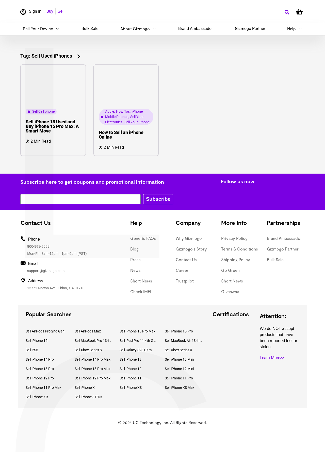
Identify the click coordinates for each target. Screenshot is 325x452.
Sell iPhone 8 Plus (88, 397)
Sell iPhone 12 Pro (40, 378)
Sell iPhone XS (131, 388)
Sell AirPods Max (88, 331)
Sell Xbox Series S (88, 350)
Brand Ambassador (195, 28)
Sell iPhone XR (37, 397)
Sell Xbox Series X (178, 350)
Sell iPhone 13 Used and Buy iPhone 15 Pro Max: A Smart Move (52, 126)
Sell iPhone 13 (130, 359)
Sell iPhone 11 (130, 378)
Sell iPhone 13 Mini (179, 359)
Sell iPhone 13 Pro (40, 369)
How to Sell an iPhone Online (121, 135)
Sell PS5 (32, 350)
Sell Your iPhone (137, 122)
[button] (287, 12)
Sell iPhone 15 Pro (179, 331)
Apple (109, 111)
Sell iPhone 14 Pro (40, 359)
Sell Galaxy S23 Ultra (136, 350)
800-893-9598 (38, 246)
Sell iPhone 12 (130, 369)
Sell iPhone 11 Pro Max (43, 388)
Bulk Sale (90, 28)
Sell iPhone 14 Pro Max (92, 359)
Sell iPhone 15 (36, 341)
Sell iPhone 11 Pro (179, 378)
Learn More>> (272, 357)
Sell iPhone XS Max (179, 388)
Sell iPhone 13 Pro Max (92, 369)
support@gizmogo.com (45, 271)
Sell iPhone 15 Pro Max (137, 331)
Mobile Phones (116, 117)
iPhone (137, 111)
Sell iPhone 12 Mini (179, 369)
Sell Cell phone (43, 111)
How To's (123, 111)
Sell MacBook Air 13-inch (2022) (183, 341)
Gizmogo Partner (250, 28)
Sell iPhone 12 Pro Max (92, 378)
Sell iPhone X (85, 388)
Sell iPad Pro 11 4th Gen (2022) (138, 341)
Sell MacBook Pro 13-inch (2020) (93, 341)
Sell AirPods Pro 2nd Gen (45, 331)
